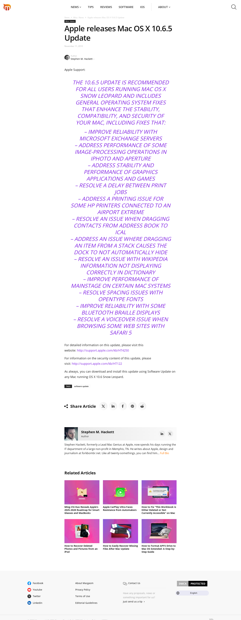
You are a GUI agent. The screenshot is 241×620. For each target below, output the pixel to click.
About (163, 7)
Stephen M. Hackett (82, 58)
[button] (234, 7)
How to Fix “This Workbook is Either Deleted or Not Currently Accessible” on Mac (159, 510)
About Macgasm (84, 583)
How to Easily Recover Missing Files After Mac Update (120, 547)
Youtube (37, 589)
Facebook (38, 583)
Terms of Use (82, 596)
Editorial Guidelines (86, 602)
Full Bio (164, 453)
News (75, 7)
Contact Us (134, 583)
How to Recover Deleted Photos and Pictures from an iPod (81, 548)
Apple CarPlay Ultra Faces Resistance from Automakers (120, 508)
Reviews (106, 7)
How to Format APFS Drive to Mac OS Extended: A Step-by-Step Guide (159, 548)
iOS (142, 7)
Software (126, 7)
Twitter (37, 596)
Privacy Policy (82, 589)
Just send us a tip (132, 601)
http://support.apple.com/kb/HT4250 (103, 350)
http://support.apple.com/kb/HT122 (97, 364)
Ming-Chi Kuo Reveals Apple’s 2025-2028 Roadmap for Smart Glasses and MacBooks (81, 510)
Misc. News (78, 17)
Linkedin (37, 602)
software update (81, 386)
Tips (91, 7)
